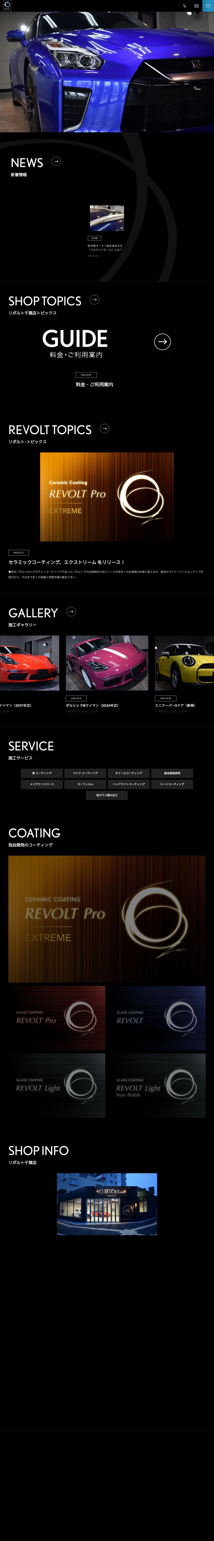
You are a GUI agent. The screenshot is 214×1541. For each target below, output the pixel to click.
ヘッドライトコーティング (129, 784)
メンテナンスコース (42, 784)
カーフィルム (85, 784)
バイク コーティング (85, 773)
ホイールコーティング (128, 773)
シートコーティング (172, 784)
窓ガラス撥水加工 (107, 795)
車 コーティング (41, 773)
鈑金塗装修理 (172, 773)
